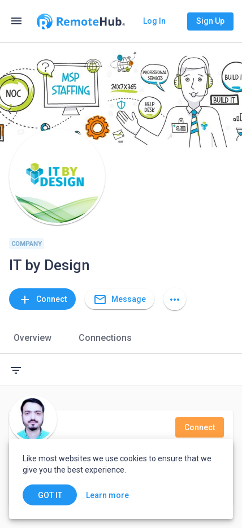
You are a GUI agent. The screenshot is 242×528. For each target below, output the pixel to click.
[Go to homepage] (81, 21)
